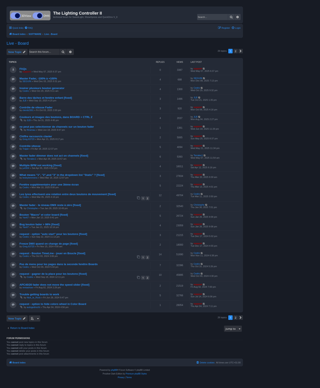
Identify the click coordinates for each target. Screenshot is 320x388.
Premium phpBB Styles (136, 374)
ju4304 (26, 168)
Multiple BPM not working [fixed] (40, 165)
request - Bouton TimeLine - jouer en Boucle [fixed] (52, 253)
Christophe (32, 208)
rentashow (28, 287)
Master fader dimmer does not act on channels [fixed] (53, 155)
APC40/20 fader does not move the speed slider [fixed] (54, 284)
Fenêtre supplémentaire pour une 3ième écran (49, 184)
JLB (24, 100)
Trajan (26, 149)
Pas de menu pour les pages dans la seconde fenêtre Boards (58, 264)
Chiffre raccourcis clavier (35, 136)
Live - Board (18, 43)
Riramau (31, 130)
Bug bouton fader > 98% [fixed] (39, 224)
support (27, 71)
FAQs (22, 68)
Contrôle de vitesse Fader (36, 107)
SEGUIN (27, 81)
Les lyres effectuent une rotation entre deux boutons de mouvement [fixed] (67, 194)
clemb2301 (28, 110)
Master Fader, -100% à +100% (38, 78)
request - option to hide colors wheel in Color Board (52, 304)
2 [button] (235, 51)
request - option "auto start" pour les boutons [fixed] (53, 234)
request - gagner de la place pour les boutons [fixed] (53, 273)
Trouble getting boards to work (39, 294)
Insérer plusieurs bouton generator (41, 88)
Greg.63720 (28, 139)
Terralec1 (31, 159)
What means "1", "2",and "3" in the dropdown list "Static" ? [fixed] (62, 174)
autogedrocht (33, 307)
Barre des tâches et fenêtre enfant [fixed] (45, 97)
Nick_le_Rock (34, 297)
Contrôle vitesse (30, 146)
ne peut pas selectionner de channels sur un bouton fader (56, 126)
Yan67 (26, 217)
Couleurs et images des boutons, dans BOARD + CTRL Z (56, 117)
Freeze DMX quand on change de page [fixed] (48, 243)
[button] (240, 51)
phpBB (114, 370)
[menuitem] (28, 27)
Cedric (26, 91)
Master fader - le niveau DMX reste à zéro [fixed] (50, 205)
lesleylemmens (30, 177)
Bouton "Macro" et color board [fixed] (43, 214)
